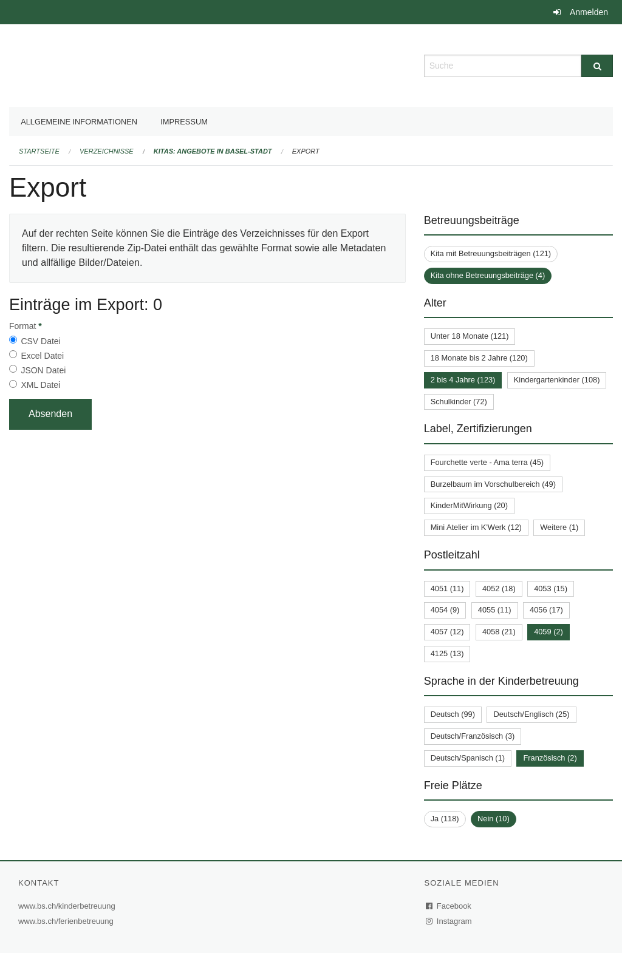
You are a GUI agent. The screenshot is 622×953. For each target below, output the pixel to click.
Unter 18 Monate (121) (470, 336)
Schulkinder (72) (459, 401)
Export (306, 151)
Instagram (449, 921)
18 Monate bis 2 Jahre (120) (479, 357)
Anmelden (589, 12)
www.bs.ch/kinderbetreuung (68, 906)
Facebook (449, 906)
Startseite (39, 151)
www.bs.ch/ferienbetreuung (67, 921)
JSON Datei (43, 370)
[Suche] (597, 66)
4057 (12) (447, 631)
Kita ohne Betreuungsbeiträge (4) (488, 275)
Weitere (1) (559, 527)
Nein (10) (493, 818)
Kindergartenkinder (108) (557, 379)
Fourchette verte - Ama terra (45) (487, 462)
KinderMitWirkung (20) (469, 505)
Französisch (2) (549, 757)
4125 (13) (447, 653)
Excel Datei (42, 356)
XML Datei (40, 385)
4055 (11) (494, 609)
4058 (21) (499, 631)
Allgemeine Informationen (79, 121)
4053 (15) (550, 588)
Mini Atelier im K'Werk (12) (476, 527)
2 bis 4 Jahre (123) (463, 379)
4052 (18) (499, 588)
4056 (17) (546, 609)
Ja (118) (445, 818)
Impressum (184, 121)
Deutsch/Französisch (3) (473, 736)
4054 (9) (445, 609)
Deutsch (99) (453, 714)
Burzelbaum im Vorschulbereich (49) (493, 484)
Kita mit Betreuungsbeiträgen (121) (491, 253)
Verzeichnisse (107, 151)
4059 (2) (548, 631)
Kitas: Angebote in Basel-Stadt (213, 151)
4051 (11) (447, 588)
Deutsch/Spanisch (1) (468, 757)
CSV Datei (40, 341)
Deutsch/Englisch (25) (531, 714)
